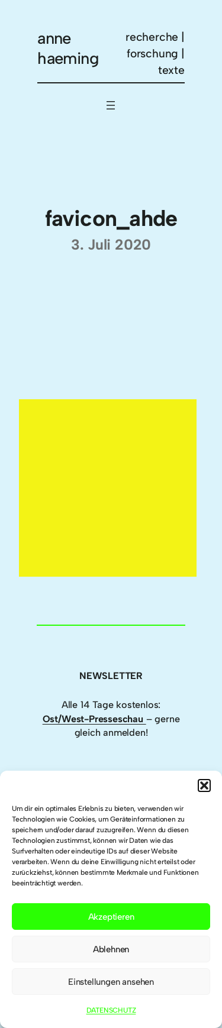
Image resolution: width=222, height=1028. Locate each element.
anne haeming (68, 48)
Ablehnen (111, 949)
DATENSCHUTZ (111, 1010)
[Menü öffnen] (111, 105)
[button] (204, 785)
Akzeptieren (111, 916)
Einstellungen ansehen (111, 982)
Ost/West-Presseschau (94, 719)
